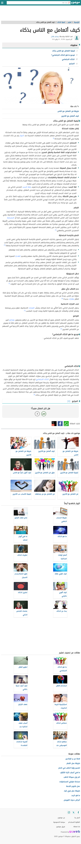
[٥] (62, 298)
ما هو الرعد (75, 795)
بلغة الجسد (26, 187)
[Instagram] (69, 812)
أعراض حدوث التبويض (72, 800)
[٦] (24, 310)
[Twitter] (73, 812)
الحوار (22, 135)
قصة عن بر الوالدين (72, 758)
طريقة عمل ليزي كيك (72, 791)
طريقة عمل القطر (73, 763)
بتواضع (12, 320)
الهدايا (18, 256)
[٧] (34, 394)
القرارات (32, 308)
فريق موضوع (60, 826)
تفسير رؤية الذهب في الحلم (69, 768)
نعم (43, 413)
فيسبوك (60, 423)
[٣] (4, 245)
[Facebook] (78, 812)
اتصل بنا (77, 817)
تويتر (54, 423)
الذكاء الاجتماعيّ (42, 379)
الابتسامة (10, 218)
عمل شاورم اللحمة (73, 786)
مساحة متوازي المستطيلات (69, 781)
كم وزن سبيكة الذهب (72, 777)
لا (37, 413)
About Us (76, 826)
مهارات (71, 299)
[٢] (55, 230)
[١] (53, 138)
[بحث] (69, 2)
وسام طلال (55, 36)
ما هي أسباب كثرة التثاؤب (70, 772)
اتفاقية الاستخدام (74, 822)
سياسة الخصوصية (59, 822)
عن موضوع (61, 817)
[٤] (9, 283)
